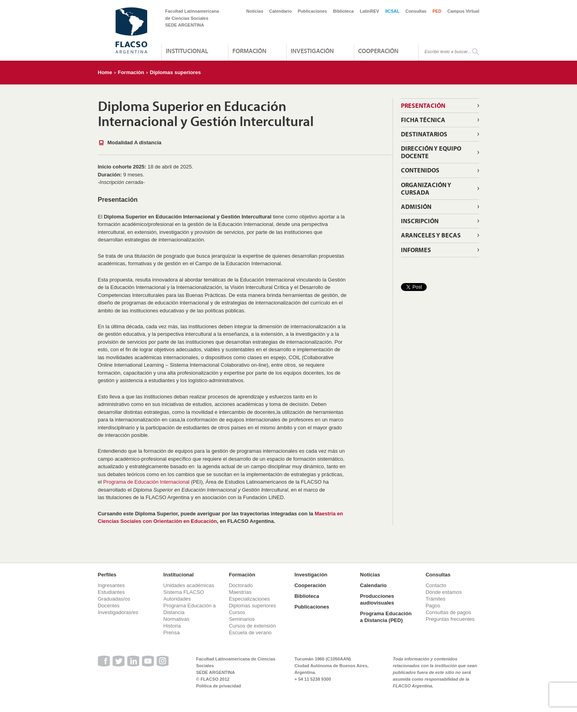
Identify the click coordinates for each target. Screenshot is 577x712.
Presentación (423, 105)
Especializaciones (249, 599)
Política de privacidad (218, 685)
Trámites (435, 599)
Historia (172, 626)
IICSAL (392, 11)
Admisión (416, 207)
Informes (416, 250)
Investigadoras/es (118, 612)
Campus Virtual (463, 11)
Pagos (433, 606)
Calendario (280, 11)
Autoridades (177, 599)
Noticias (254, 11)
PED (436, 11)
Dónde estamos (444, 592)
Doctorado (241, 585)
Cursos (237, 612)
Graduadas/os (114, 599)
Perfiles (107, 575)
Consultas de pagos (448, 612)
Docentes (109, 606)
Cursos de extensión (252, 626)
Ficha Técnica (423, 120)
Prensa (171, 632)
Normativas (176, 619)
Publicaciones (312, 11)
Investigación (312, 51)
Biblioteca (343, 11)
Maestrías (240, 592)
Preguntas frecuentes (450, 619)
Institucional (187, 51)
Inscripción (420, 221)
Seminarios (242, 619)
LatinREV (369, 11)
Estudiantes (111, 592)
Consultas (415, 11)
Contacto (436, 585)
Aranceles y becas (431, 235)
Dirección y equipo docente (431, 152)
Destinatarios (424, 134)
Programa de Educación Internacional (146, 482)
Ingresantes (111, 585)
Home (105, 72)
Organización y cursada (426, 188)
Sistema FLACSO (183, 592)
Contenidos (420, 170)
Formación (249, 51)
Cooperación (378, 51)
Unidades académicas (188, 585)
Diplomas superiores (175, 72)
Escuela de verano (250, 632)
